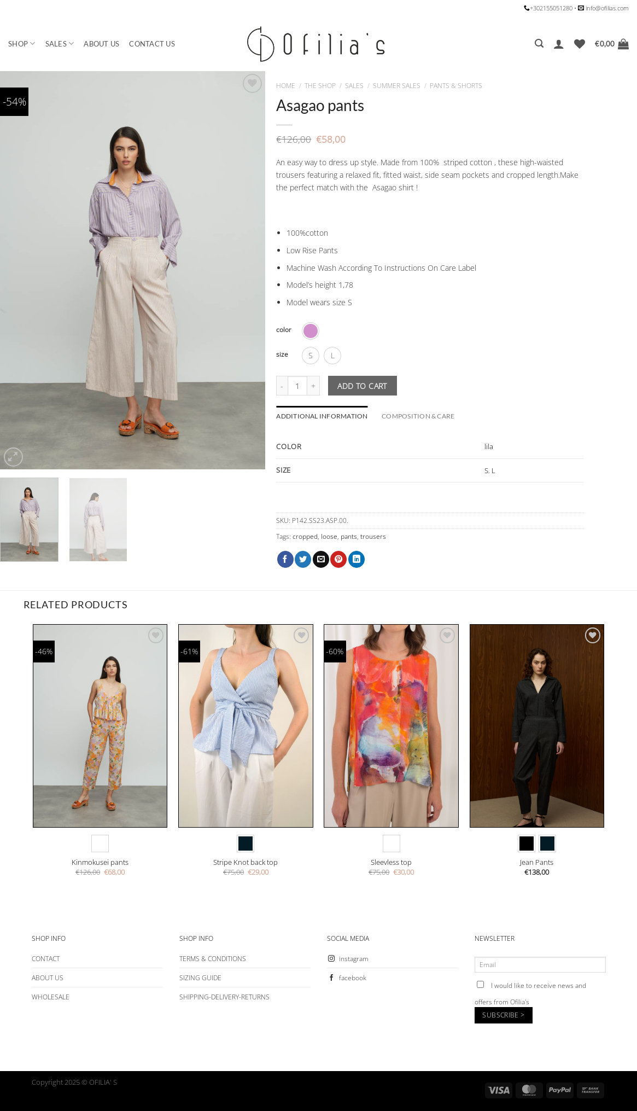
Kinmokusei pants (100, 862)
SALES (59, 43)
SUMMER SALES (396, 86)
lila (488, 446)
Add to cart (362, 386)
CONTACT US (152, 43)
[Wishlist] (579, 44)
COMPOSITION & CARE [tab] (418, 416)
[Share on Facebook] (285, 559)
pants (349, 536)
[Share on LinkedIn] (356, 559)
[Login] (558, 44)
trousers (373, 536)
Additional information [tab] (321, 416)
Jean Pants (536, 862)
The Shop (320, 86)
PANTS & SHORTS (456, 86)
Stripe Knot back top (245, 862)
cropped (305, 536)
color (283, 330)
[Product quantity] (297, 385)
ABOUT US (101, 43)
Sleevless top (391, 862)
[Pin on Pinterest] (338, 559)
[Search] (539, 43)
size (282, 354)
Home (285, 86)
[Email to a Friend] (321, 559)
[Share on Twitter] (303, 559)
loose (329, 536)
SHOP (22, 43)
